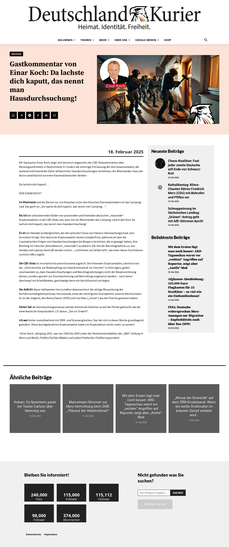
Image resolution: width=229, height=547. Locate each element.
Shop (167, 40)
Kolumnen (66, 40)
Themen (87, 40)
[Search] (178, 493)
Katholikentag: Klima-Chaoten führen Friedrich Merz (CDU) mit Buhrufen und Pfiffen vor (186, 191)
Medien (16, 54)
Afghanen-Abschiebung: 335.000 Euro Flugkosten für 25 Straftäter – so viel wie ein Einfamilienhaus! (186, 287)
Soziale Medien (147, 40)
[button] (205, 40)
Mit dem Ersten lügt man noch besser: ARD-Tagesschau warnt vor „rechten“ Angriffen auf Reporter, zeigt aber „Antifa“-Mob (185, 257)
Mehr (104, 40)
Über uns (122, 40)
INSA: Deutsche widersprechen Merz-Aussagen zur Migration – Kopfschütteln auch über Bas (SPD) (185, 315)
